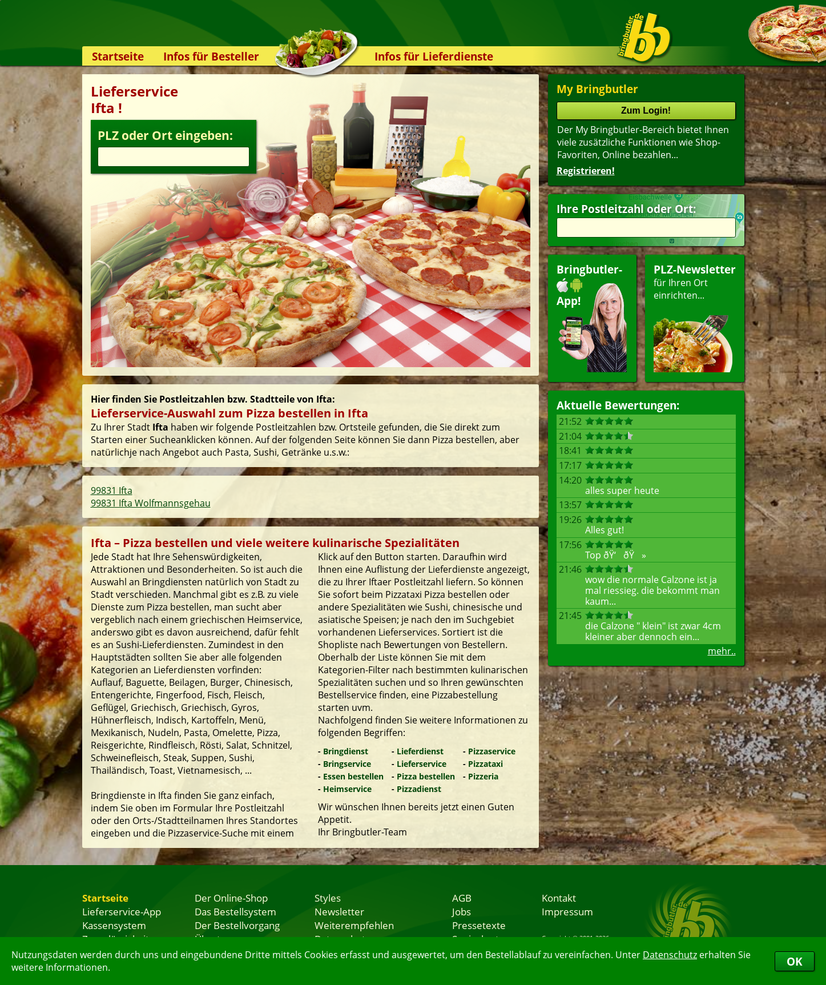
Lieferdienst (420, 751)
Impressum (567, 911)
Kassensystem (114, 925)
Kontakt (559, 897)
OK (795, 961)
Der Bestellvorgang (237, 925)
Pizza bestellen (426, 776)
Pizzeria (483, 776)
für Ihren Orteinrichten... (695, 317)
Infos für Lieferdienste (433, 56)
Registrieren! (586, 170)
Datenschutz (670, 954)
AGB (462, 897)
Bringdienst (345, 751)
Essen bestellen (353, 776)
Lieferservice (421, 763)
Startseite (118, 56)
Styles (328, 897)
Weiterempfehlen (354, 925)
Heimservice (347, 788)
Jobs (461, 911)
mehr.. (722, 651)
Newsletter (339, 911)
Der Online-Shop (231, 897)
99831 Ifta (111, 490)
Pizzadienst (419, 788)
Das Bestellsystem (235, 911)
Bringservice (347, 763)
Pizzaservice (491, 751)
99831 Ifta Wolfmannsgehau (151, 503)
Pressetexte (479, 925)
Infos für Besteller (211, 56)
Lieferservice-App (121, 911)
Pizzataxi (485, 763)
